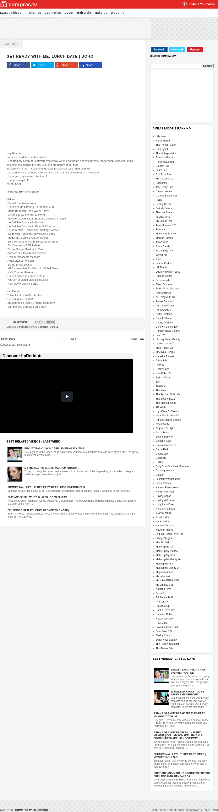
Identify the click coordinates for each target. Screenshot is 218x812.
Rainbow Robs (164, 614)
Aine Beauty (162, 424)
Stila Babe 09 (163, 373)
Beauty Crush (163, 204)
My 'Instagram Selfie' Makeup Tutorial (51, 468)
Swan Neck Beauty (166, 639)
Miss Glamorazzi (165, 178)
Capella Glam (163, 318)
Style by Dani (163, 377)
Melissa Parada (164, 238)
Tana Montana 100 (166, 225)
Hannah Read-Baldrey (168, 330)
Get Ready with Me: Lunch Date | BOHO (49, 56)
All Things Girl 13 (165, 297)
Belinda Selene (164, 208)
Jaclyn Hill (161, 254)
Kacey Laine (162, 521)
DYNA (159, 462)
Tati (158, 381)
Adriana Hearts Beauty (168, 419)
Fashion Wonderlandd (168, 479)
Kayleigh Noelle (164, 529)
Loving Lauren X (165, 343)
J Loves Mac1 (163, 512)
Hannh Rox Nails (165, 491)
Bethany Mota (163, 440)
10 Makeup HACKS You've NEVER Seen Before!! (187, 693)
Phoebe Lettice (164, 275)
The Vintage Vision (166, 153)
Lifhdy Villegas (164, 538)
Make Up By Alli (164, 546)
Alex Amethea (163, 292)
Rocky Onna (162, 369)
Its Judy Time (163, 216)
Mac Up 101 (162, 542)
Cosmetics (52, 12)
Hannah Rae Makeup (167, 487)
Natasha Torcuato (165, 356)
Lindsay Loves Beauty (168, 339)
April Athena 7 (163, 309)
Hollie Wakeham (165, 161)
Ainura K (160, 229)
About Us (7, 810)
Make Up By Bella (165, 555)
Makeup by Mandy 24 (168, 567)
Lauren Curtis (163, 263)
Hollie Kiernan (163, 140)
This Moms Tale (164, 648)
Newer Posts (8, 338)
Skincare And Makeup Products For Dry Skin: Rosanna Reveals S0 (182, 775)
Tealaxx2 (160, 385)
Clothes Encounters (167, 195)
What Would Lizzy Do (168, 415)
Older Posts (137, 338)
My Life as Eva (164, 220)
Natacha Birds (163, 589)
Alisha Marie (162, 432)
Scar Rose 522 (164, 631)
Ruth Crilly (161, 622)
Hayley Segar (163, 496)
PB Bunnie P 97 (164, 597)
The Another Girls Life (168, 394)
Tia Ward (161, 407)
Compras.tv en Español (31, 810)
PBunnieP (161, 360)
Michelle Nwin (163, 576)
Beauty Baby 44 (164, 436)
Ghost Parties (163, 483)
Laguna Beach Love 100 (169, 534)
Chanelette (162, 453)
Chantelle (161, 457)
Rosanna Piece (164, 618)
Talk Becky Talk (164, 187)
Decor (69, 12)
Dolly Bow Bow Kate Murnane (172, 466)
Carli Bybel (22, 327)
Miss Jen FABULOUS (168, 580)
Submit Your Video (202, 4)
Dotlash (160, 474)
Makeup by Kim (164, 563)
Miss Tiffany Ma (164, 347)
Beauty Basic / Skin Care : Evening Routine (54, 448)
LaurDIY (160, 335)
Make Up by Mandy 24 (168, 559)
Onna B (160, 593)
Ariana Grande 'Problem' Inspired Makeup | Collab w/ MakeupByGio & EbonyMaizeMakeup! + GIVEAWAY (178, 735)
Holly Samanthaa (165, 508)
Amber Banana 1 (165, 301)
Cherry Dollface (164, 322)
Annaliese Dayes (165, 305)
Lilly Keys (161, 136)
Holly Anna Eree (165, 504)
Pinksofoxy (162, 601)
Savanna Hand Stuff (167, 627)
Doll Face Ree (163, 174)
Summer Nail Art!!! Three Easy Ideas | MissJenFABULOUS (46, 487)
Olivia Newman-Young (168, 271)
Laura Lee (161, 170)
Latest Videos (11, 12)
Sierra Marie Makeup (167, 288)
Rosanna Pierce (164, 157)
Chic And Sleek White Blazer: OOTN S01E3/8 (37, 497)
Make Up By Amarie (167, 551)
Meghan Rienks (164, 572)
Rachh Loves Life (165, 610)
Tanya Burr (162, 242)
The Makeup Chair (166, 402)
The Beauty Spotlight (167, 644)
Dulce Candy (163, 246)
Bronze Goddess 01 (167, 445)
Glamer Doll (162, 166)
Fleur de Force (164, 212)
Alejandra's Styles (165, 428)
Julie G (159, 259)
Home (73, 338)
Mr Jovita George (165, 352)
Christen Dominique (167, 326)
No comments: (20, 322)
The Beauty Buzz (165, 398)
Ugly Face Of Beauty (167, 411)
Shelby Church (164, 635)
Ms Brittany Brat (164, 584)
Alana (159, 199)
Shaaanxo (161, 183)
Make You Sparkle (166, 233)
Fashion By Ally (164, 250)
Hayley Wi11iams (165, 500)
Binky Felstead (164, 314)
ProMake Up (163, 606)
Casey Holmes (164, 191)
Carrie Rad (162, 449)
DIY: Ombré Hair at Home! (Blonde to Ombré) (38, 510)
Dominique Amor (165, 470)
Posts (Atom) (22, 344)
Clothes (35, 12)
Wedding (118, 12)
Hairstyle (84, 12)
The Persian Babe (166, 144)
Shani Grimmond (165, 284)
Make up (101, 12)
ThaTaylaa (161, 390)
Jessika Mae (163, 517)
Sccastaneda (163, 280)
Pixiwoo (160, 364)
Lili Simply (161, 267)
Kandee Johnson (165, 525)
